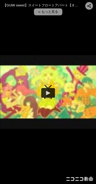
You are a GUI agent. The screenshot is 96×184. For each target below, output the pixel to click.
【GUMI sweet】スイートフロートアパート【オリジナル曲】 (49, 5)
